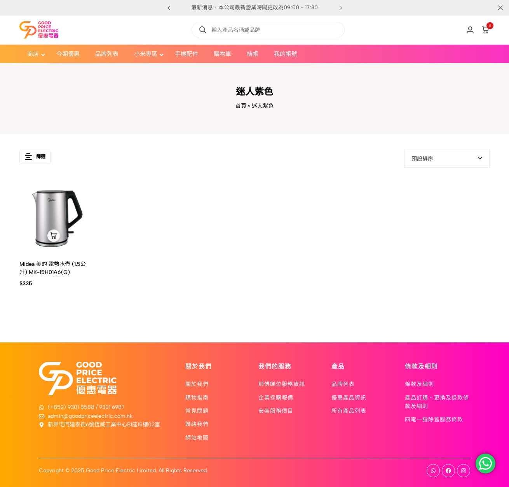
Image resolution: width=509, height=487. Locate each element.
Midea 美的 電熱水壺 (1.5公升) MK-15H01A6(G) (52, 268)
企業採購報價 (275, 397)
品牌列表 (343, 384)
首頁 (240, 106)
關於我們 (197, 384)
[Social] (433, 470)
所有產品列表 (348, 410)
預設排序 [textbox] (422, 158)
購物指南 (197, 397)
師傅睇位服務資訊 (281, 384)
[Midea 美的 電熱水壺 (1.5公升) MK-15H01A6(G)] (53, 217)
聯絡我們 (197, 424)
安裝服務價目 (275, 410)
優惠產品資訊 (348, 397)
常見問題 (197, 410)
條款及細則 (419, 384)
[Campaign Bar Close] (495, 8)
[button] (340, 8)
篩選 (34, 158)
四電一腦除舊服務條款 (434, 419)
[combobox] (447, 159)
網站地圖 (197, 437)
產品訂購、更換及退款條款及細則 (437, 401)
